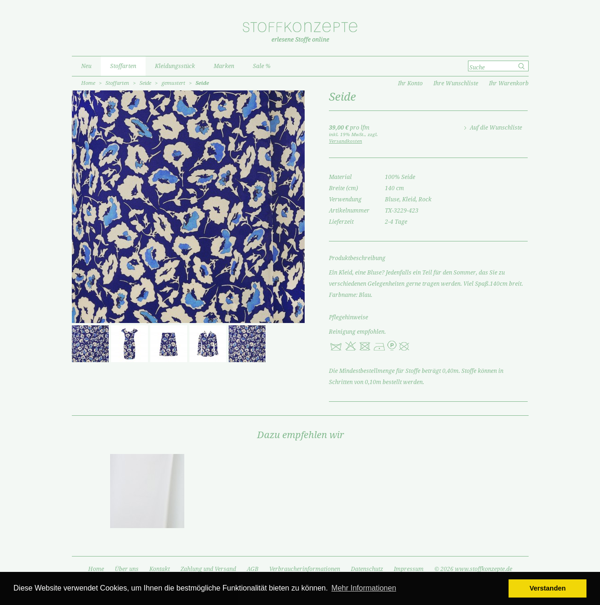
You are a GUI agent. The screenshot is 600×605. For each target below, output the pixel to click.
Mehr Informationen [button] (363, 588)
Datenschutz (367, 569)
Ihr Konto (410, 83)
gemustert (173, 83)
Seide (145, 83)
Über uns (127, 569)
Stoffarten (117, 83)
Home (88, 83)
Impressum (409, 569)
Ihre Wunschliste (455, 83)
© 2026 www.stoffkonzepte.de (473, 569)
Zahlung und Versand (208, 569)
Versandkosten (345, 141)
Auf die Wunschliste (496, 127)
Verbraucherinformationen (304, 569)
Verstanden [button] (548, 588)
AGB (252, 569)
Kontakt (159, 569)
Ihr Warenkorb (509, 83)
